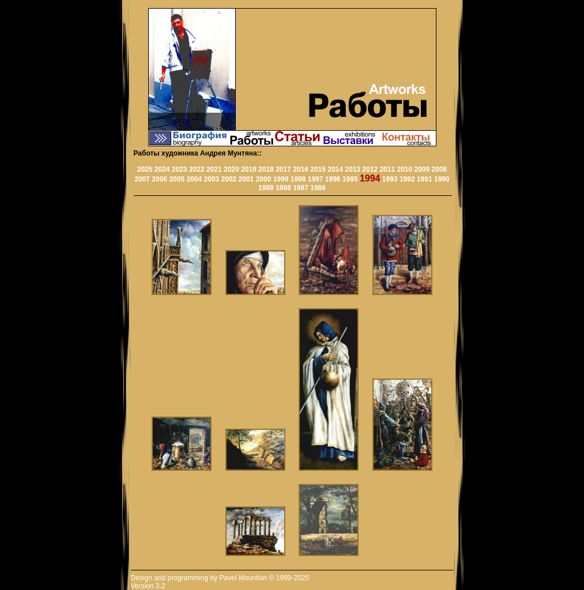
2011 (387, 169)
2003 (211, 179)
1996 (333, 179)
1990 (442, 179)
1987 (300, 188)
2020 (231, 169)
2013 (352, 169)
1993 (390, 179)
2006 (159, 179)
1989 (266, 188)
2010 (404, 169)
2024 (162, 169)
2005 (176, 179)
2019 (249, 169)
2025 (145, 169)
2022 (197, 169)
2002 (229, 179)
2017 (283, 169)
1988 (283, 188)
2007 (142, 179)
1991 (424, 179)
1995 (350, 179)
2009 (422, 169)
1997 (315, 179)
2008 (439, 169)
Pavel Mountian (243, 578)
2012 (370, 169)
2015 (318, 169)
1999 (281, 179)
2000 (264, 179)
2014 (335, 169)
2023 (179, 169)
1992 (407, 179)
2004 (194, 179)
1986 (318, 188)
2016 (300, 169)
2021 (214, 169)
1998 (298, 179)
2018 (266, 169)
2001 (246, 179)
